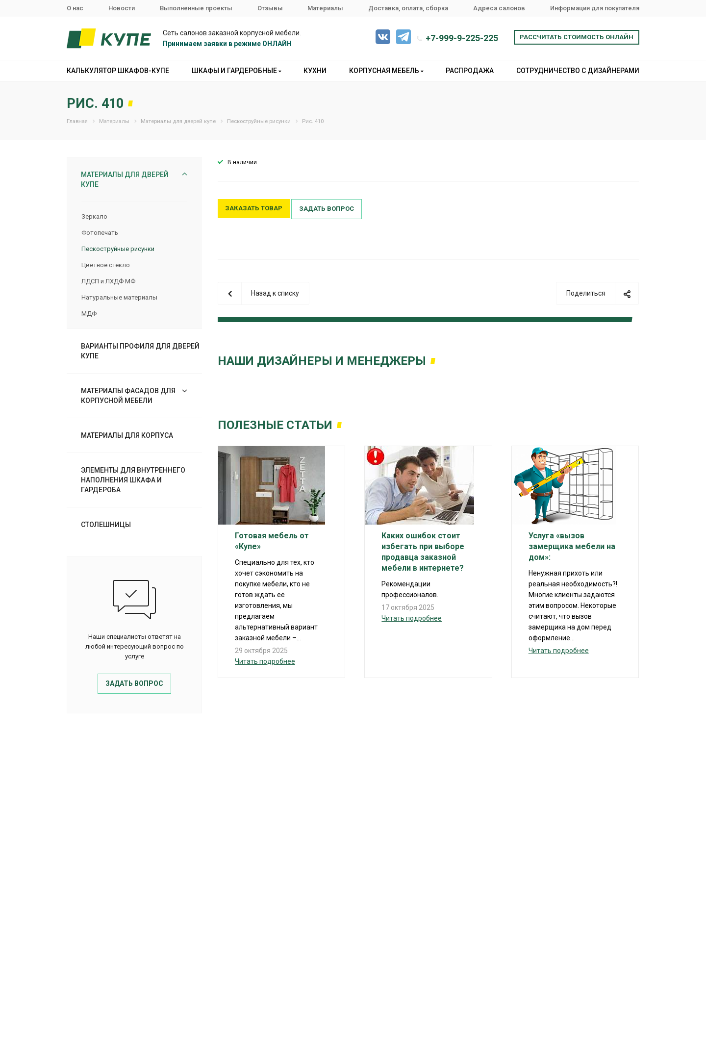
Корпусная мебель (386, 71)
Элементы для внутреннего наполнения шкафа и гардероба (133, 480)
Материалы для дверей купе (125, 179)
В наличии (242, 162)
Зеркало (94, 216)
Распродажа (470, 71)
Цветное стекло (105, 265)
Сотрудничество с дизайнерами (577, 71)
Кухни (315, 71)
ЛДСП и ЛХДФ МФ (108, 281)
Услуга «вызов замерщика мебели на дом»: (572, 546)
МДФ (89, 313)
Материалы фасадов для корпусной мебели (128, 395)
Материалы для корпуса (127, 435)
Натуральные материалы (119, 297)
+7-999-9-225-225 (462, 38)
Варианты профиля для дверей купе (140, 351)
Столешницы (106, 525)
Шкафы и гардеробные (236, 71)
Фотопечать (99, 232)
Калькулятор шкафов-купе (118, 71)
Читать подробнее (265, 661)
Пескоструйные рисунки (117, 248)
